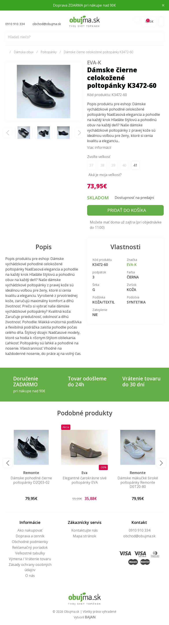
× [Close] (163, 5)
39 (113, 165)
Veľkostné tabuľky (30, 553)
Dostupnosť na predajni (134, 197)
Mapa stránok (84, 536)
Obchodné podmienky (30, 541)
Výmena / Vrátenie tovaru (30, 558)
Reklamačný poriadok (30, 547)
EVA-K (94, 62)
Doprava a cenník (30, 536)
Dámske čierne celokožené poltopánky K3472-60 (98, 52)
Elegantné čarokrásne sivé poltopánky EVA (135, 480)
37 (91, 165)
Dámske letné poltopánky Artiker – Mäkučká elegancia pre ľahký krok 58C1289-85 (28, 484)
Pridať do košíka (126, 210)
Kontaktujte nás (84, 530)
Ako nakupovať (29, 530)
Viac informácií (99, 147)
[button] (7, 463)
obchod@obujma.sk (139, 536)
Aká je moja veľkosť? (105, 174)
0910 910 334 (139, 530)
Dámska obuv (23, 52)
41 (135, 165)
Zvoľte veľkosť (98, 156)
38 (102, 165)
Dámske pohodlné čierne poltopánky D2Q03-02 (82, 480)
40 (124, 165)
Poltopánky (49, 52)
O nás (30, 575)
